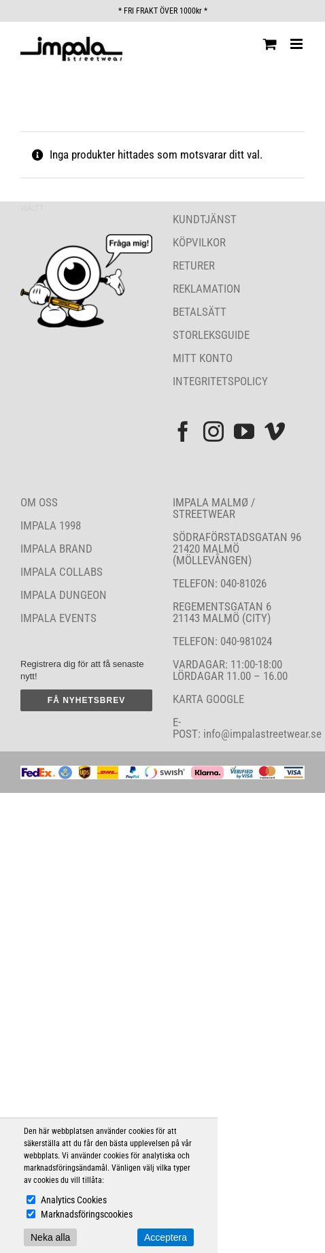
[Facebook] (183, 431)
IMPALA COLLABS (61, 572)
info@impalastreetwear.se (261, 734)
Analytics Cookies (74, 1200)
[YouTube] (244, 431)
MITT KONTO (203, 358)
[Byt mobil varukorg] (270, 44)
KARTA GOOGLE (208, 699)
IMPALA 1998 (50, 525)
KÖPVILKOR (199, 242)
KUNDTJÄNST (205, 219)
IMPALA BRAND (56, 548)
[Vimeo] (274, 431)
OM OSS (39, 502)
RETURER (194, 265)
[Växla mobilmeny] (297, 44)
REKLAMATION (207, 288)
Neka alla (50, 1237)
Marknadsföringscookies (87, 1214)
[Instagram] (213, 431)
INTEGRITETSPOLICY (220, 381)
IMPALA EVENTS (58, 618)
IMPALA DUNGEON (63, 595)
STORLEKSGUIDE (211, 335)
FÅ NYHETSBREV (86, 700)
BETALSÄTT (199, 312)
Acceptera (165, 1237)
